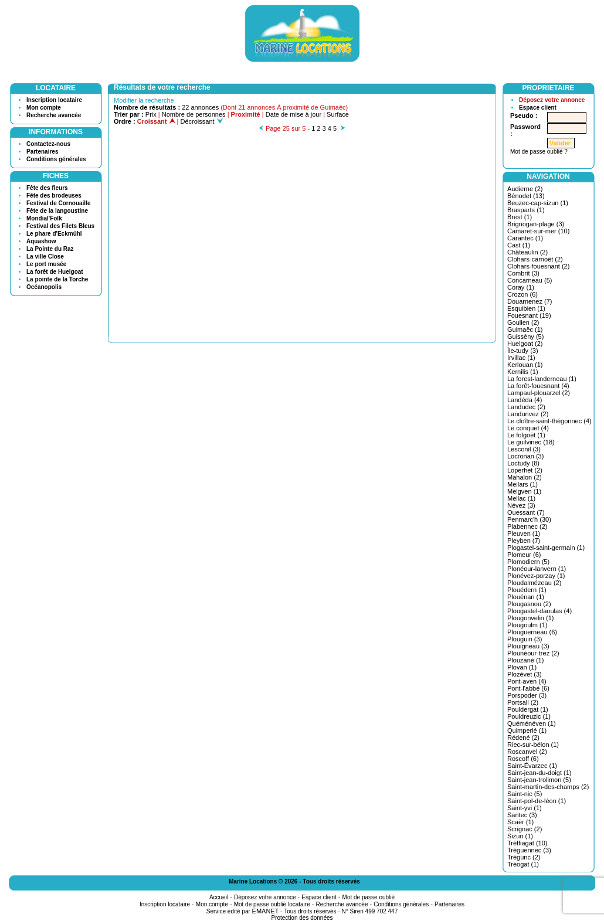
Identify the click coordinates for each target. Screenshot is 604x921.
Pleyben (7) (523, 540)
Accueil (218, 897)
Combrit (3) (523, 273)
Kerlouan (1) (525, 364)
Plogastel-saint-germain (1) (546, 547)
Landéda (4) (524, 399)
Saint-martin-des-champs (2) (548, 786)
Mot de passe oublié (368, 897)
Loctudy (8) (523, 463)
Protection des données (301, 918)
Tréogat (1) (523, 864)
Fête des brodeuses (54, 195)
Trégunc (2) (523, 857)
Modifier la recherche (144, 100)
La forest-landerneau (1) (541, 378)
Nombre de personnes (194, 114)
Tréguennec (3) (529, 850)
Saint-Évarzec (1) (532, 765)
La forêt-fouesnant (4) (538, 385)
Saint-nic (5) (524, 793)
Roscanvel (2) (527, 751)
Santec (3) (522, 814)
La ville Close (45, 256)
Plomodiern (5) (528, 561)
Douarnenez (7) (529, 301)
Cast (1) (518, 245)
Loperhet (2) (524, 470)
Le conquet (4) (528, 427)
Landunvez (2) (527, 413)
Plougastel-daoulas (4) (539, 610)
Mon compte (43, 107)
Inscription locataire (54, 100)
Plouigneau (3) (528, 646)
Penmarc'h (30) (529, 519)
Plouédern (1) (527, 589)
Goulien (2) (523, 322)
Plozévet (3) (524, 674)
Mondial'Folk (44, 218)
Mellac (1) (521, 498)
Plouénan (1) (525, 596)
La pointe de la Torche (57, 279)
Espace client (538, 107)
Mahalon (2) (524, 477)
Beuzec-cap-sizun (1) (537, 202)
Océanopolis (44, 287)
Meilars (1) (522, 484)
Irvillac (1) (521, 357)
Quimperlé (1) (527, 730)
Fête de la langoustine (57, 211)
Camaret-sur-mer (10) (538, 231)
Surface (338, 114)
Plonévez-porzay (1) (536, 575)
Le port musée (46, 264)
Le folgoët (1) (526, 435)
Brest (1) (519, 216)
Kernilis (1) (522, 371)
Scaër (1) (520, 821)
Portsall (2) (522, 702)
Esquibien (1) (526, 308)
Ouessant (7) (526, 512)
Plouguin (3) (524, 639)
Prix (151, 114)
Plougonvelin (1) (530, 617)
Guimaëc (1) (525, 329)
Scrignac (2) (524, 828)
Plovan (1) (522, 667)
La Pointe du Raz (50, 249)
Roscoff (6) (523, 758)
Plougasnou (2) (529, 603)
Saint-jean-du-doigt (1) (539, 772)
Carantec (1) (525, 238)
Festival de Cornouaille (58, 203)
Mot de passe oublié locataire (272, 904)
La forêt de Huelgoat (54, 272)
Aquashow (41, 241)
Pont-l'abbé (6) (528, 688)
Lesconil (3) (524, 449)
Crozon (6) (522, 294)
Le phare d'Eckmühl (54, 233)
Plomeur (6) (524, 554)
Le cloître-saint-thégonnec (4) (549, 420)
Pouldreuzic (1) (529, 716)
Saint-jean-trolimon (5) (539, 779)
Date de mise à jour (293, 114)
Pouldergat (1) (527, 709)
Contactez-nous (48, 144)
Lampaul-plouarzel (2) (538, 392)
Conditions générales (56, 159)
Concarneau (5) (529, 280)
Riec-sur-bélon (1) (533, 744)
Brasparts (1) (526, 209)
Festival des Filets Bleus (60, 226)
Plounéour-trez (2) (533, 653)
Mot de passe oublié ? (539, 151)
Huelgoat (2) (525, 343)
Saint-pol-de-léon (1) (536, 800)
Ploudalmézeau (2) (534, 582)
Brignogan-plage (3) (535, 223)
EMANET (265, 911)
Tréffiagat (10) (527, 843)
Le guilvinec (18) (531, 442)
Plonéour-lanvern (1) (536, 568)
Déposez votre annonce (552, 100)
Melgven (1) (524, 491)
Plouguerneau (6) (532, 631)
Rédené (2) (523, 737)
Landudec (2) (526, 406)
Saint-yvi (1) (524, 807)
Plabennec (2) (527, 526)
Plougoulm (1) (527, 624)
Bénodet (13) (526, 195)
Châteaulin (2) (527, 252)
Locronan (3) (525, 456)
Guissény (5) (525, 336)
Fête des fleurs (47, 188)
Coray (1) (520, 287)
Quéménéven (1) (531, 723)
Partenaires (42, 151)
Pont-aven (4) (527, 681)
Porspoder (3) (527, 695)
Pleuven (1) (523, 533)
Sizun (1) (520, 836)
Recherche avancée (53, 115)
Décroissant (202, 121)
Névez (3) (521, 505)
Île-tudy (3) (522, 350)
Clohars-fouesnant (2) (538, 266)
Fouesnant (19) (529, 315)
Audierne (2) (525, 188)
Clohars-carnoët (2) (535, 259)
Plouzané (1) (525, 660)
